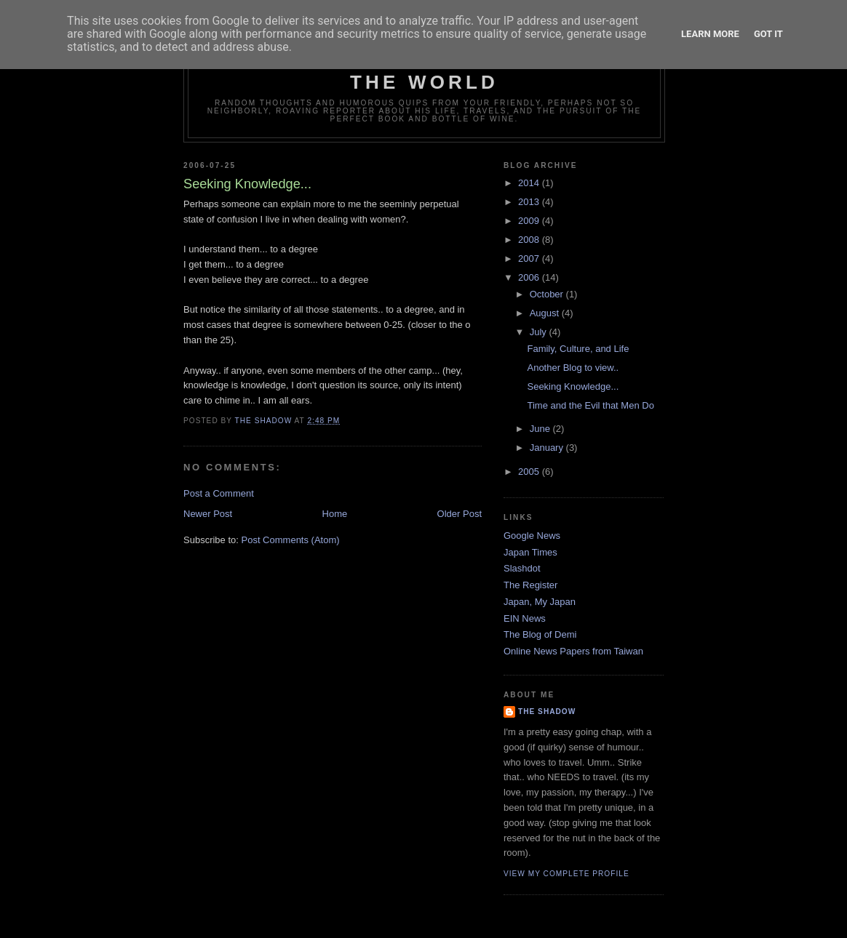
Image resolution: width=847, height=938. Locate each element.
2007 (530, 258)
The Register (530, 585)
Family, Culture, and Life (578, 348)
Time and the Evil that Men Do (590, 405)
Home (335, 513)
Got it (768, 33)
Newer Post (207, 513)
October (548, 294)
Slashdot (522, 568)
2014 (530, 182)
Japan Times (530, 552)
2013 (530, 201)
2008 (530, 239)
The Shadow (547, 711)
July (539, 331)
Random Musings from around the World (424, 71)
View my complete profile (566, 874)
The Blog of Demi (540, 634)
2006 (530, 277)
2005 (530, 471)
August (546, 313)
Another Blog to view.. (573, 367)
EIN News (525, 618)
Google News (532, 535)
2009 (530, 220)
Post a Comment (218, 493)
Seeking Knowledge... (573, 386)
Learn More (710, 33)
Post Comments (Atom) (291, 539)
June (541, 428)
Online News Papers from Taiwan (573, 651)
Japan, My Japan (540, 601)
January (548, 447)
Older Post (459, 513)
